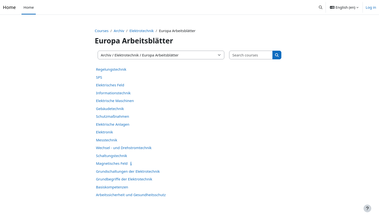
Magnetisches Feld (112, 163)
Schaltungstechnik (111, 155)
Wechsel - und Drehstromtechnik (124, 147)
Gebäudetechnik (110, 108)
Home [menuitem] (28, 7)
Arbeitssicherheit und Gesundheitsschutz (131, 194)
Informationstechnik (113, 92)
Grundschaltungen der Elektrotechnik (128, 171)
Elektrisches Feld (110, 84)
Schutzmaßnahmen (112, 116)
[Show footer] (367, 208)
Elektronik (104, 132)
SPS (99, 77)
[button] (320, 7)
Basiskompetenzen (112, 187)
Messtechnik (106, 140)
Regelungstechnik (111, 69)
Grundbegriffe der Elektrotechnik (124, 179)
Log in (371, 7)
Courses (102, 30)
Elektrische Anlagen (112, 124)
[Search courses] (251, 55)
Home (9, 7)
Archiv (119, 30)
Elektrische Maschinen (115, 100)
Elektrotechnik (142, 30)
